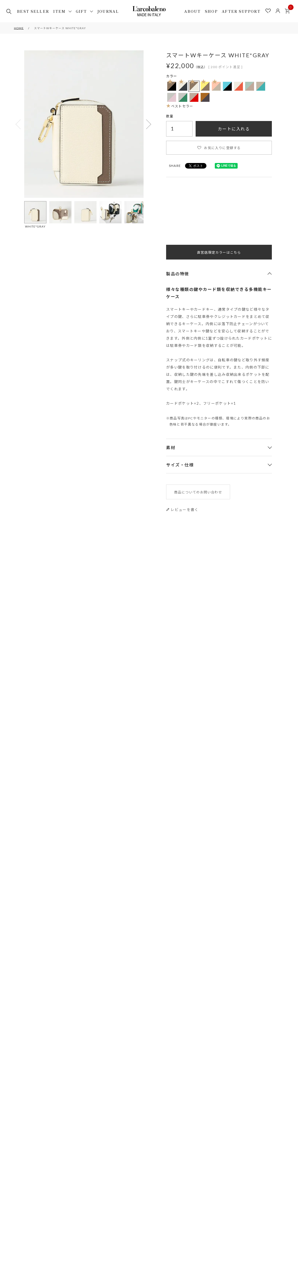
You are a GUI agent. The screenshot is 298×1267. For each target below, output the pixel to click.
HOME (19, 28)
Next (149, 124)
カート (289, 9)
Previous (18, 124)
